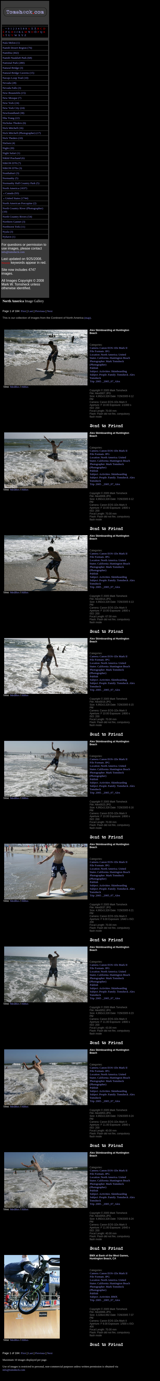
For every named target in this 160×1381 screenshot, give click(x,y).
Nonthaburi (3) (10, 173)
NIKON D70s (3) (12, 168)
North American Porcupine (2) (19, 203)
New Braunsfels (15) (14, 92)
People (103, 374)
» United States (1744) (15, 198)
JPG (107, 351)
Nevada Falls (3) (11, 87)
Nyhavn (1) (8, 236)
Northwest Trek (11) (13, 226)
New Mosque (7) (11, 97)
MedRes (14, 386)
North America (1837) (14, 188)
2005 (98, 381)
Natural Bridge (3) (12, 67)
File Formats (97, 351)
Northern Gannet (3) (13, 221)
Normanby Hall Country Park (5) (20, 183)
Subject (94, 371)
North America (109, 354)
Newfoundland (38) (13, 113)
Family (112, 374)
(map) (87, 317)
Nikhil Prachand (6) (13, 158)
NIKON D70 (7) (11, 163)
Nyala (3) (7, 231)
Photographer (97, 361)
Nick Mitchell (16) (12, 128)
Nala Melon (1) (11, 42)
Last (30, 311)
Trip (92, 381)
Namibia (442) (10, 52)
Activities (104, 371)
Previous (40, 311)
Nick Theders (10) (12, 138)
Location (95, 354)
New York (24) (10, 102)
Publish (94, 367)
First (23, 311)
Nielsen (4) (8, 143)
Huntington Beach (120, 357)
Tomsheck (122, 374)
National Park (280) (13, 62)
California (103, 357)
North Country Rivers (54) (17, 216)
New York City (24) (13, 108)
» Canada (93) (10, 193)
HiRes (24, 386)
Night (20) (8, 148)
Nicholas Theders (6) (14, 123)
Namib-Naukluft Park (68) (17, 57)
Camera (94, 347)
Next (49, 311)
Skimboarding (119, 371)
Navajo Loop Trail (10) (15, 77)
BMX (114, 1296)
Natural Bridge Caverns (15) (18, 72)
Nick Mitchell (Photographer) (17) (21, 133)
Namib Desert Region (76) (17, 47)
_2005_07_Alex (111, 381)
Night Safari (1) (11, 153)
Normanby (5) (10, 178)
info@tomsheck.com (13, 252)
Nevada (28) (9, 82)
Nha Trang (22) (11, 118)
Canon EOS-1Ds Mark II (114, 347)
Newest (5, 262)
